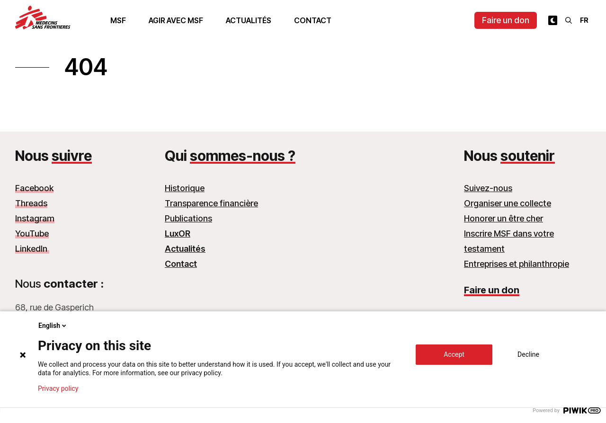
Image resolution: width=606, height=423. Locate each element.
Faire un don (505, 20)
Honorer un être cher (503, 218)
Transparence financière (211, 203)
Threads (31, 203)
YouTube (32, 233)
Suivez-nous (488, 188)
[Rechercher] (568, 20)
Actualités (248, 20)
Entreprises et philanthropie (516, 264)
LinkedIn (32, 249)
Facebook (34, 188)
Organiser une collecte (507, 203)
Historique (185, 188)
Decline (528, 354)
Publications (188, 218)
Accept (454, 354)
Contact (312, 20)
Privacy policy (58, 388)
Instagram (34, 218)
